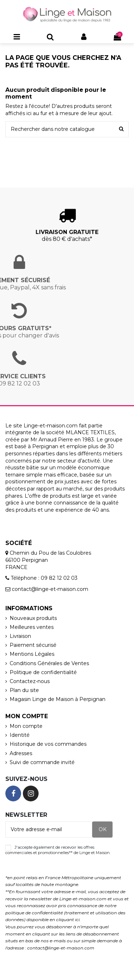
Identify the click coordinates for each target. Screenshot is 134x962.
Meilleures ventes (32, 627)
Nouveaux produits (33, 618)
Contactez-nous (30, 681)
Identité (20, 735)
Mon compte (26, 726)
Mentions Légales (32, 654)
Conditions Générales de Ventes (49, 663)
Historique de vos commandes (48, 744)
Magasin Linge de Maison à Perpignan (57, 699)
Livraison (20, 636)
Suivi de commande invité (42, 762)
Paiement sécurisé (33, 645)
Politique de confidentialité (43, 672)
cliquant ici (68, 919)
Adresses (21, 753)
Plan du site (24, 690)
